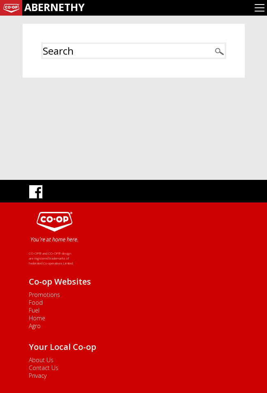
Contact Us (43, 368)
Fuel (34, 310)
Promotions (44, 295)
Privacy (37, 375)
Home (37, 318)
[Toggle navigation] (259, 8)
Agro (35, 326)
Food (36, 302)
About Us (41, 360)
